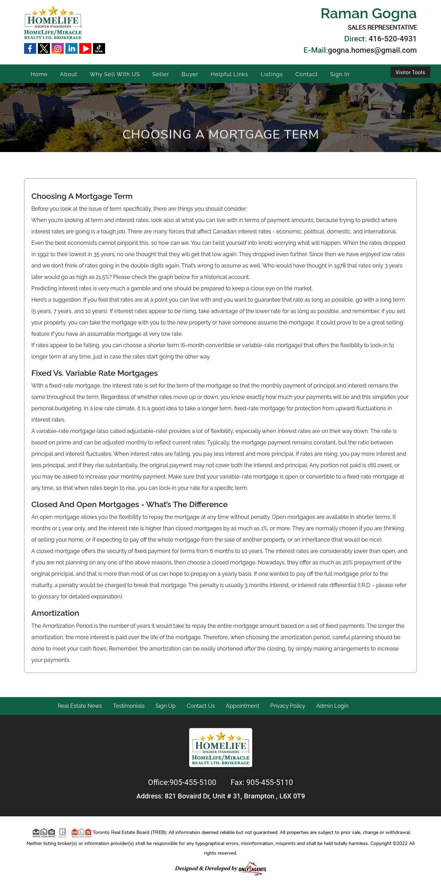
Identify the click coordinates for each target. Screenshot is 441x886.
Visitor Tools (410, 72)
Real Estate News (80, 706)
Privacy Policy (288, 706)
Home (39, 74)
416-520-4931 (393, 38)
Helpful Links (229, 74)
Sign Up (166, 706)
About (68, 74)
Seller (160, 74)
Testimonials (129, 706)
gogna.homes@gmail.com (372, 50)
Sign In (340, 74)
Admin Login (332, 706)
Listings (272, 74)
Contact (306, 74)
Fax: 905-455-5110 (261, 782)
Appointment (242, 706)
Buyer (190, 74)
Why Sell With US (115, 74)
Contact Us (201, 706)
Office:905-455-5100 (183, 782)
